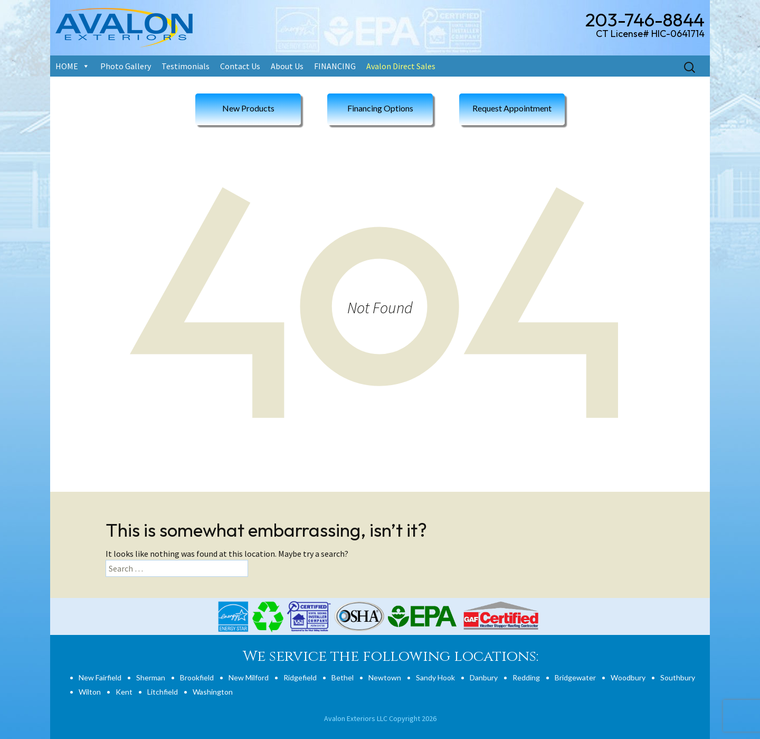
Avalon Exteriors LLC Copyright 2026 (380, 718)
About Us (287, 66)
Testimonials (186, 66)
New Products (248, 108)
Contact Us (240, 66)
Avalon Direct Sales (400, 66)
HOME (66, 66)
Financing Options (380, 108)
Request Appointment (512, 108)
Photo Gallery (125, 66)
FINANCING (335, 66)
